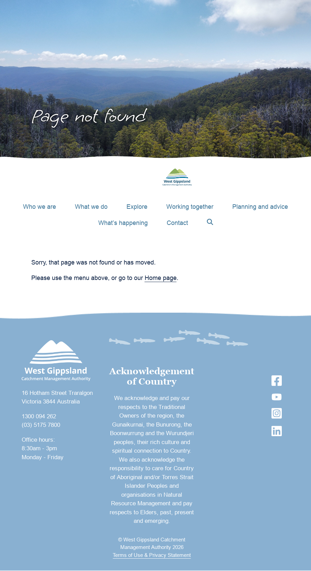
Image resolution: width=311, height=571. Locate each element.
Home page (161, 277)
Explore (136, 206)
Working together (189, 206)
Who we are (39, 206)
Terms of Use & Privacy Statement (152, 555)
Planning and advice (260, 206)
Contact (177, 222)
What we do (91, 206)
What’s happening (123, 222)
